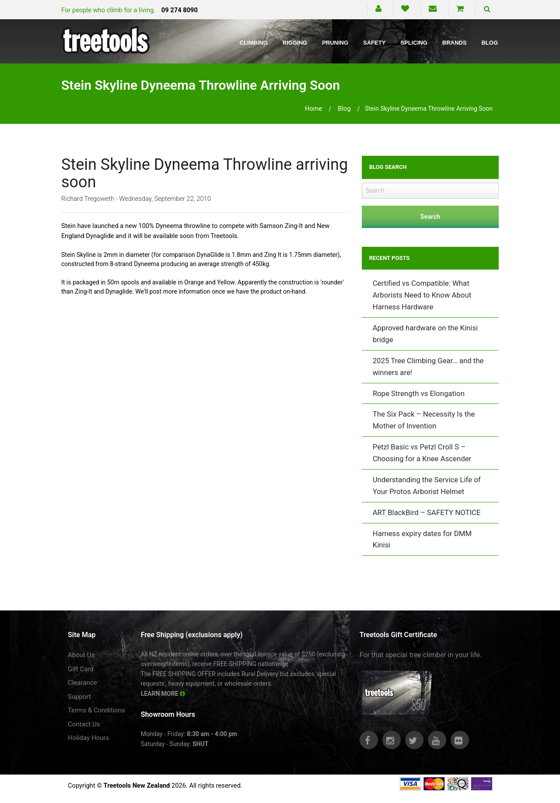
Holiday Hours (88, 738)
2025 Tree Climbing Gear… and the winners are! (428, 366)
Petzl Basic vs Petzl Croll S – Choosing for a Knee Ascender (422, 452)
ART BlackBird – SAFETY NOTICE (427, 512)
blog (344, 108)
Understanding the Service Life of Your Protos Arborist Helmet (427, 485)
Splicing (413, 42)
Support (79, 697)
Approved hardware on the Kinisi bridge (425, 333)
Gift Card (81, 669)
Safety (374, 42)
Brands (454, 42)
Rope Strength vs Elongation (419, 393)
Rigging (295, 42)
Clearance (82, 683)
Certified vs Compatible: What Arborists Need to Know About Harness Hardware (422, 295)
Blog (489, 42)
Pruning (335, 42)
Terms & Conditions (96, 710)
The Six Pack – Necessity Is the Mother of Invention (424, 420)
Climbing (254, 42)
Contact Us (84, 724)
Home (313, 108)
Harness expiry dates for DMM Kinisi (422, 539)
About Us (81, 655)
